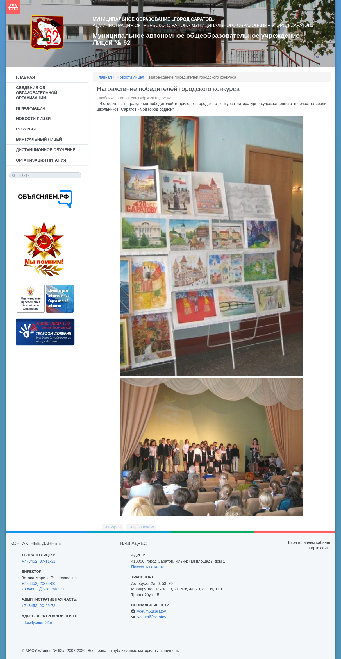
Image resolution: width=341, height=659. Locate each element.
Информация (30, 108)
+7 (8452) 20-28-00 (38, 583)
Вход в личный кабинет (309, 542)
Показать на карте (148, 567)
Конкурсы (112, 527)
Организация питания (41, 160)
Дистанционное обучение (45, 149)
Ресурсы (26, 129)
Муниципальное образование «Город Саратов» (154, 19)
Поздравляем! (141, 527)
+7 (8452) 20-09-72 (38, 605)
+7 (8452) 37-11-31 (38, 561)
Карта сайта (320, 548)
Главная (25, 77)
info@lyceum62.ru (37, 622)
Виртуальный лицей (39, 139)
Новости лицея (33, 118)
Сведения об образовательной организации (36, 92)
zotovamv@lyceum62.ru (43, 589)
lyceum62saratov (151, 611)
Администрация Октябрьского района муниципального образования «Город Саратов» (203, 25)
